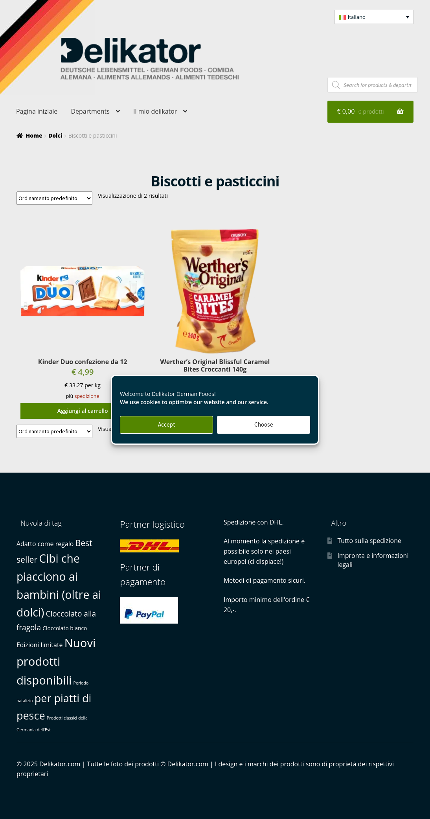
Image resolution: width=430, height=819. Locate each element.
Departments (90, 111)
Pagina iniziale (36, 111)
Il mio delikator (155, 111)
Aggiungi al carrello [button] (82, 410)
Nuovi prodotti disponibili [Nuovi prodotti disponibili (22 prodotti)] (56, 661)
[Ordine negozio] (54, 198)
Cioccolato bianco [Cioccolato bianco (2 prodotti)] (64, 628)
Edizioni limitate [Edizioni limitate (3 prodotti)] (40, 644)
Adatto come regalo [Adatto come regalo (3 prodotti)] (45, 543)
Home (34, 135)
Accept (166, 424)
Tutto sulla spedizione (369, 540)
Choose (263, 424)
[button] (374, 17)
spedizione (87, 396)
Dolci (55, 135)
